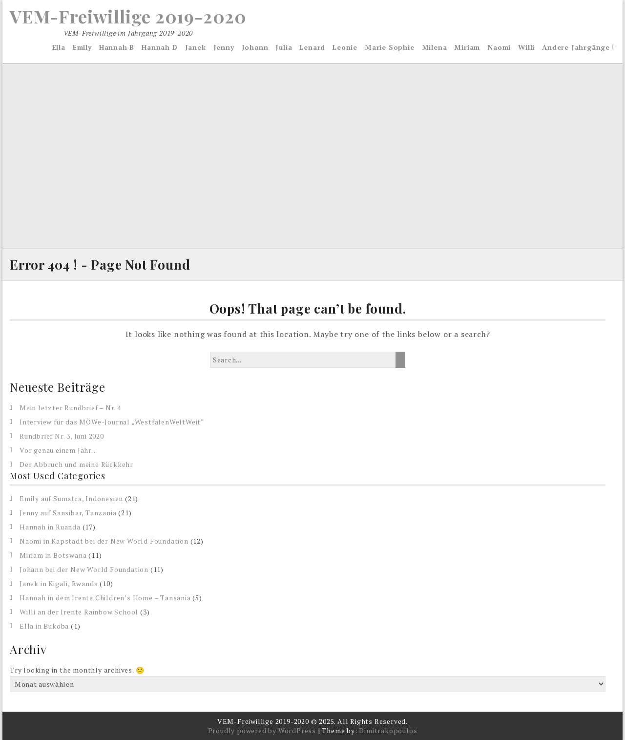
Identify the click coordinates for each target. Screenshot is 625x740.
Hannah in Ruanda (50, 526)
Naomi (499, 47)
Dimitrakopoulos (388, 730)
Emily (82, 47)
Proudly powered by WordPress (262, 730)
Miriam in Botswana (53, 555)
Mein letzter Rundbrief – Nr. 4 (70, 407)
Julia (283, 47)
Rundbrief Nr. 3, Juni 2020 (62, 436)
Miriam (467, 47)
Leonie (345, 47)
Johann (255, 47)
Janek (195, 47)
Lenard (312, 47)
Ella (58, 47)
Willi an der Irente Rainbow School (79, 611)
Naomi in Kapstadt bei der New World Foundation (104, 541)
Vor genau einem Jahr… (59, 450)
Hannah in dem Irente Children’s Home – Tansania (105, 597)
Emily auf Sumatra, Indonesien (71, 498)
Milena (434, 47)
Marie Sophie (390, 47)
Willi (526, 47)
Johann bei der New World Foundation (84, 569)
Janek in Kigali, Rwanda (59, 583)
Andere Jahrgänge (576, 47)
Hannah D (159, 47)
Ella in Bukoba (44, 626)
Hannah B (116, 47)
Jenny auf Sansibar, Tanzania (68, 512)
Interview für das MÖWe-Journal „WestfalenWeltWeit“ (112, 421)
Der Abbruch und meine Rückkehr (76, 464)
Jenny (223, 47)
